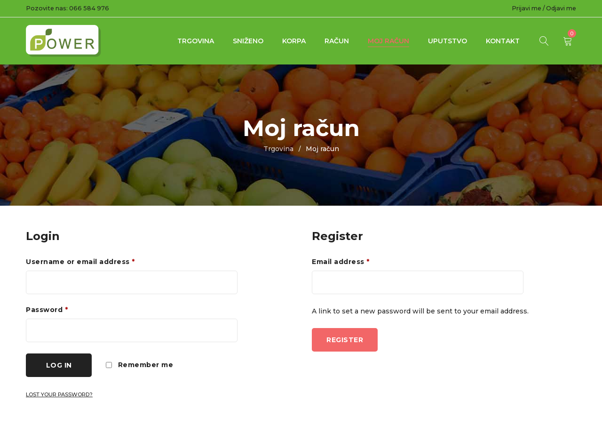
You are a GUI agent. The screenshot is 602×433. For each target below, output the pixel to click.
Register (344, 340)
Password (47, 309)
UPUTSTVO (447, 41)
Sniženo (248, 41)
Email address (341, 261)
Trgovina (195, 41)
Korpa (294, 41)
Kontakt (503, 41)
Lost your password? (59, 394)
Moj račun (388, 41)
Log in (59, 365)
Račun (337, 41)
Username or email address (80, 261)
